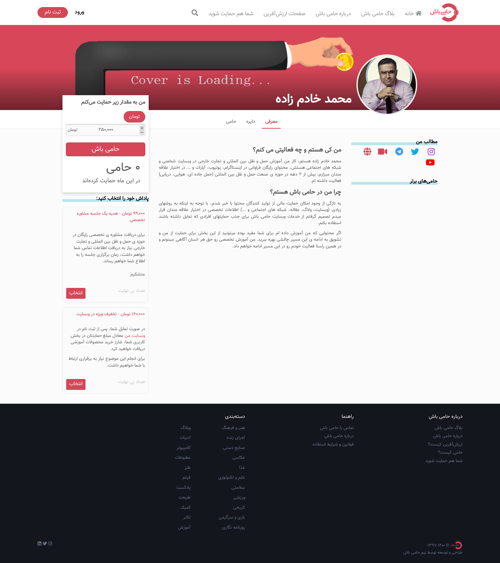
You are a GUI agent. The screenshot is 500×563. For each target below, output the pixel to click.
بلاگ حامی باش (378, 14)
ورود (79, 12)
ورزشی (239, 497)
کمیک (185, 507)
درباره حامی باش (333, 14)
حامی (231, 122)
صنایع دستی (234, 448)
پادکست (183, 487)
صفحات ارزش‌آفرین (284, 14)
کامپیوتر (183, 448)
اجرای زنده (236, 437)
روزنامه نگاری (233, 527)
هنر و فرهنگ (233, 428)
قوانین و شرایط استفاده (333, 444)
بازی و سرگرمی (232, 517)
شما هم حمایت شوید (230, 14)
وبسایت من (135, 335)
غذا (242, 467)
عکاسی (238, 457)
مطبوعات (183, 457)
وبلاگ (186, 428)
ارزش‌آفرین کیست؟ (445, 444)
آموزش (184, 527)
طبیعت (184, 497)
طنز (187, 467)
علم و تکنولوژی (231, 477)
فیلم (186, 477)
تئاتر (187, 517)
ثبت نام (53, 12)
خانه (414, 14)
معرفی (271, 122)
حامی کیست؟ (450, 452)
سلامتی (238, 487)
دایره (250, 122)
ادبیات (185, 437)
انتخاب (76, 293)
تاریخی (239, 507)
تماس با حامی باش (337, 428)
